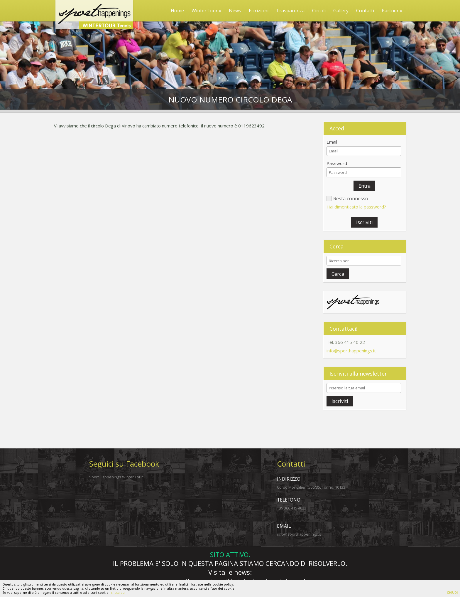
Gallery (341, 10)
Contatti (365, 10)
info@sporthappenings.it (351, 351)
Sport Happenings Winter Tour (116, 477)
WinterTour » (206, 10)
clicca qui (118, 593)
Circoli (319, 10)
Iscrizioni (258, 10)
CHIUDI (452, 593)
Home (177, 10)
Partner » (392, 10)
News (235, 10)
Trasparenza (290, 10)
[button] (364, 186)
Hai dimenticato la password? (356, 207)
